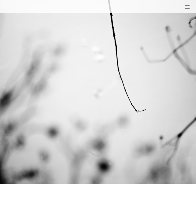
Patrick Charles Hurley (46, 7)
